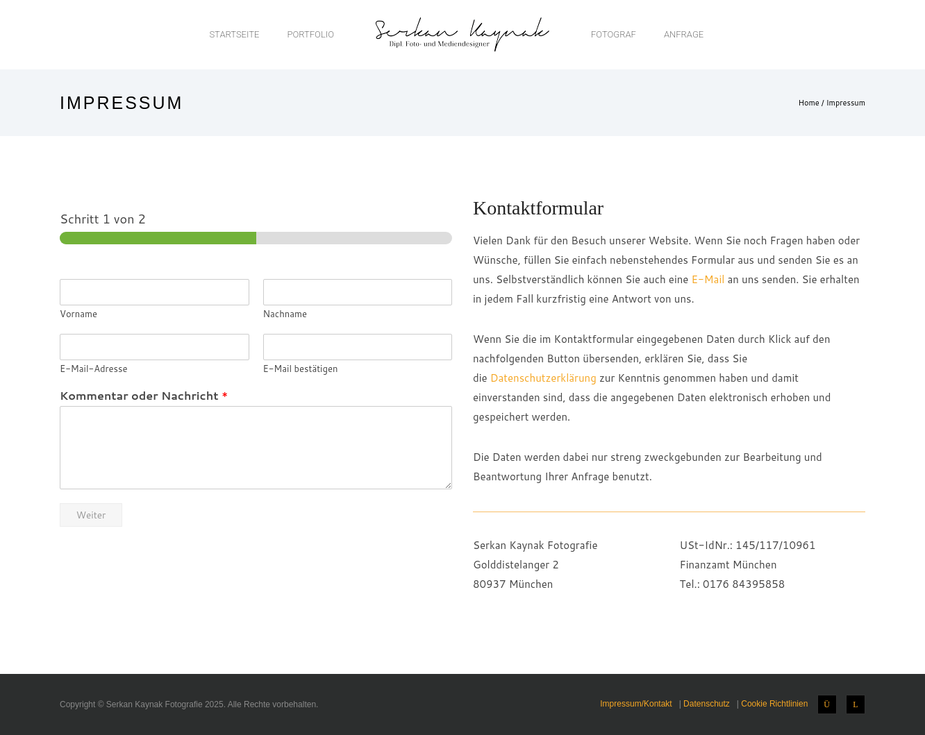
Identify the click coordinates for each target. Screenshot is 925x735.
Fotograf (613, 34)
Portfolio (310, 34)
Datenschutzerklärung (543, 378)
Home (808, 102)
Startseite (234, 34)
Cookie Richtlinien (774, 704)
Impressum (845, 102)
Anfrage (683, 34)
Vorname (78, 314)
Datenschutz (706, 704)
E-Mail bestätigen (300, 369)
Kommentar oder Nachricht (144, 396)
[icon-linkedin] (855, 704)
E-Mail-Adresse (93, 369)
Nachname (285, 314)
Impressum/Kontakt (636, 704)
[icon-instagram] (830, 704)
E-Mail (708, 279)
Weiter (91, 514)
